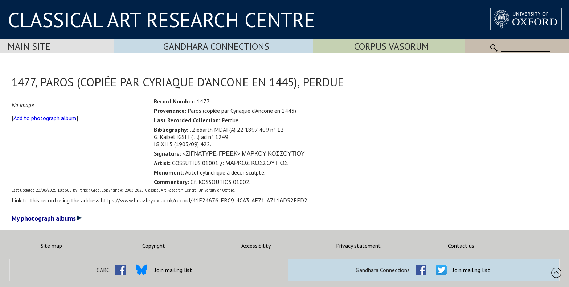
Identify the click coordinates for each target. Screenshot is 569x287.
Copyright (153, 245)
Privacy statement (358, 245)
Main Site (29, 46)
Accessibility (256, 245)
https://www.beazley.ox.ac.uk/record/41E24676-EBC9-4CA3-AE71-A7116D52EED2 (204, 200)
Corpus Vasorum (391, 46)
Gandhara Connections (216, 46)
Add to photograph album (44, 118)
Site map (51, 245)
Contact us (461, 245)
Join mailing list (173, 270)
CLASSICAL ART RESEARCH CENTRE (161, 20)
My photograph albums (47, 218)
